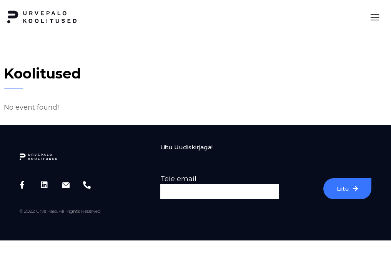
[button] (374, 17)
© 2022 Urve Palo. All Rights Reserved (60, 211)
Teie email (178, 179)
